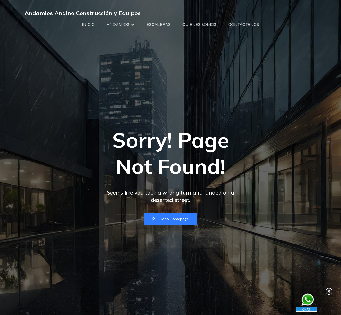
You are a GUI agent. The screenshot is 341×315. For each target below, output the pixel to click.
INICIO (88, 24)
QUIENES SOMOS (199, 24)
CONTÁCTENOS (243, 24)
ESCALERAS (158, 24)
